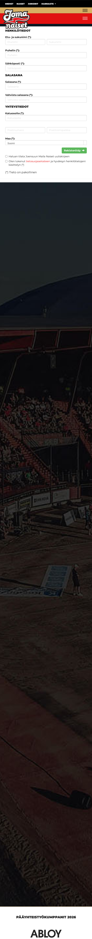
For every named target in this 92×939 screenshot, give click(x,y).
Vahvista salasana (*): (19, 95)
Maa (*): (10, 138)
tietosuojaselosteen (38, 161)
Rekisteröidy (74, 150)
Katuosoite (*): (14, 113)
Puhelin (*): (12, 50)
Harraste (48, 4)
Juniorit (33, 4)
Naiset (21, 4)
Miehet (9, 4)
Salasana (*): (13, 81)
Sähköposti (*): (15, 63)
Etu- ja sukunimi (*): (18, 37)
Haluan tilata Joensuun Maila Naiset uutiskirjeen (39, 156)
